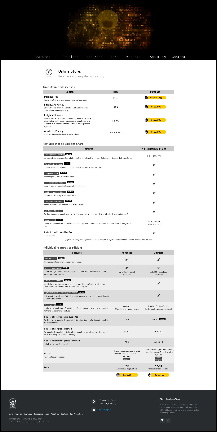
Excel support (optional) (53, 211)
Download (70, 57)
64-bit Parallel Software (53, 164)
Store (47, 414)
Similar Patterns (50, 259)
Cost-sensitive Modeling (54, 281)
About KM (158, 57)
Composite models (51, 173)
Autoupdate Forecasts (53, 268)
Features (42, 57)
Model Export (50, 220)
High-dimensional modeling (55, 183)
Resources (94, 57)
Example (127, 359)
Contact (179, 57)
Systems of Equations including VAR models (61, 293)
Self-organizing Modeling (54, 155)
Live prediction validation (54, 201)
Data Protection (76, 414)
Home (10, 414)
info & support (105, 410)
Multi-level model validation (55, 192)
